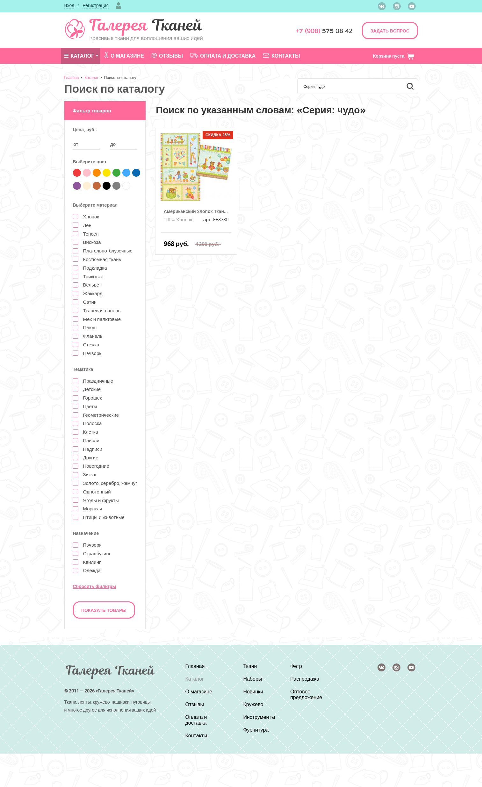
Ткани (250, 666)
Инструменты (259, 716)
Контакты (281, 55)
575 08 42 (324, 31)
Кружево (253, 704)
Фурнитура (256, 729)
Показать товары (103, 610)
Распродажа (304, 678)
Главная (71, 77)
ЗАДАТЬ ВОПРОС (389, 31)
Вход (69, 5)
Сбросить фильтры (94, 586)
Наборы (252, 678)
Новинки (253, 691)
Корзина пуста (394, 56)
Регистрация (96, 5)
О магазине (124, 55)
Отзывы (167, 55)
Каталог (79, 55)
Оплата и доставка (222, 55)
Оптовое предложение (306, 694)
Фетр (296, 666)
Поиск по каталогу (120, 77)
